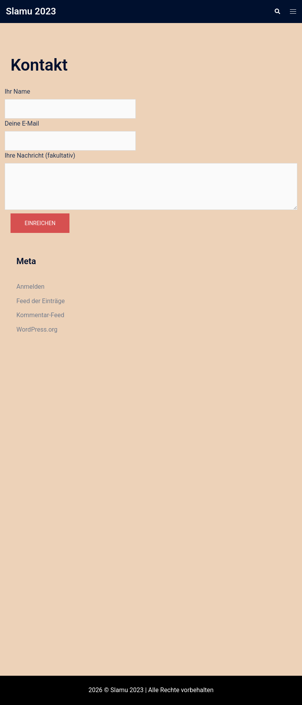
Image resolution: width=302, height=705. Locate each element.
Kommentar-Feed (40, 315)
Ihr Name (17, 91)
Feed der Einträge (40, 301)
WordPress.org (36, 329)
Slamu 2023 (31, 11)
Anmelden (30, 286)
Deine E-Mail (22, 123)
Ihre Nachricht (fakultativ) (40, 155)
